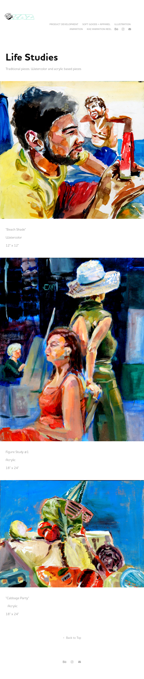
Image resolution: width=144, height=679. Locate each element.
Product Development (63, 24)
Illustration (122, 24)
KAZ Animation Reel (99, 29)
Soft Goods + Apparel (96, 24)
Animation (76, 29)
